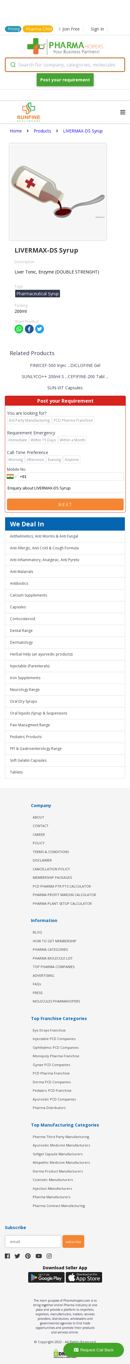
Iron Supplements (25, 677)
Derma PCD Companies (52, 1082)
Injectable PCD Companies (54, 1038)
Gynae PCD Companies (51, 1064)
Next (65, 504)
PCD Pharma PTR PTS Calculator (62, 886)
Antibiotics (19, 583)
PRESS (37, 992)
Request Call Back (94, 1350)
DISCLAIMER (42, 860)
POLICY (39, 843)
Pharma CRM (39, 29)
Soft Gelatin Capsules (28, 760)
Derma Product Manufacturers (58, 1171)
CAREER (39, 834)
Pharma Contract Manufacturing (59, 1205)
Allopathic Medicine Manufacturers (61, 1162)
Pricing (14, 28)
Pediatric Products (26, 736)
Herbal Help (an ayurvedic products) (41, 654)
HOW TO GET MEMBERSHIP (54, 941)
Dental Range (21, 630)
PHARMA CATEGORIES (50, 949)
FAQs (37, 984)
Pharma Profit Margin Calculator (64, 894)
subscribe (73, 1241)
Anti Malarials (21, 571)
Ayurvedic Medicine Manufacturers (61, 1145)
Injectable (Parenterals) (29, 666)
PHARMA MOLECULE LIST (53, 958)
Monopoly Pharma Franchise (56, 1056)
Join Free (69, 29)
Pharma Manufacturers (51, 1197)
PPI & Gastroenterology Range (36, 748)
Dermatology (21, 642)
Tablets (16, 772)
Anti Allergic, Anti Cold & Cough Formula (44, 548)
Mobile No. (16, 469)
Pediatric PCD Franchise (52, 1090)
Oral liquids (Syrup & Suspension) (38, 713)
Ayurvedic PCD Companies (54, 1099)
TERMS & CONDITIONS (51, 851)
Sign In (97, 29)
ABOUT (38, 817)
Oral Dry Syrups (23, 701)
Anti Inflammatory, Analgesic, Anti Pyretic (45, 559)
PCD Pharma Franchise (51, 1073)
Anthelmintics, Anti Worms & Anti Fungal (44, 536)
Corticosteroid (22, 618)
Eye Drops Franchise (49, 1030)
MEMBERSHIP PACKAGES (52, 877)
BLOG (37, 932)
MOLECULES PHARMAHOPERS (56, 1001)
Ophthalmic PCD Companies (55, 1047)
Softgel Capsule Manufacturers (57, 1154)
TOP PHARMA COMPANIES (54, 966)
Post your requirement (65, 80)
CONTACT (40, 825)
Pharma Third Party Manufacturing (61, 1136)
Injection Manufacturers (52, 1188)
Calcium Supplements (28, 595)
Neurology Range (25, 689)
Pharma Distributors (49, 1107)
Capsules (18, 607)
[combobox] (65, 64)
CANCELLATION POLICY (51, 869)
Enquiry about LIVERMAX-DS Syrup (65, 488)
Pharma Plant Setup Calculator (62, 903)
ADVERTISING (43, 975)
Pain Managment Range (30, 725)
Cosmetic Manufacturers (53, 1179)
